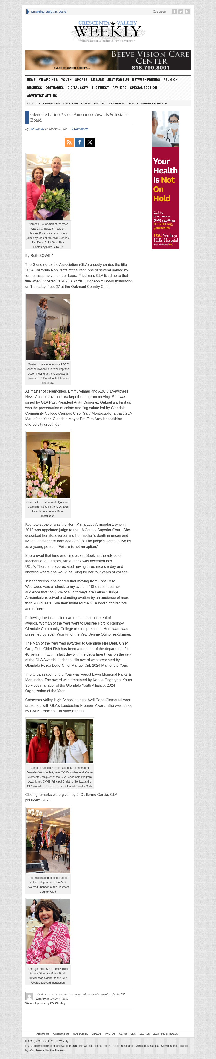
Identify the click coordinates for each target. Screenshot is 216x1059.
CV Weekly (36, 129)
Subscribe (70, 103)
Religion (171, 80)
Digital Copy (77, 88)
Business (34, 88)
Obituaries (55, 88)
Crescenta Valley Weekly (52, 1041)
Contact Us (51, 103)
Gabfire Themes (55, 1050)
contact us (110, 1045)
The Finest (100, 88)
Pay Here (119, 88)
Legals (133, 103)
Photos (99, 103)
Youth (66, 80)
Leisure (97, 80)
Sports (81, 80)
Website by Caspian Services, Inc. (157, 1045)
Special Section (143, 88)
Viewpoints (48, 80)
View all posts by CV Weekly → (47, 1003)
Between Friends (146, 80)
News (31, 80)
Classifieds (116, 103)
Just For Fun (118, 80)
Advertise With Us (42, 96)
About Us (33, 103)
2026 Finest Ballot (154, 103)
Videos (86, 103)
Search (159, 11)
